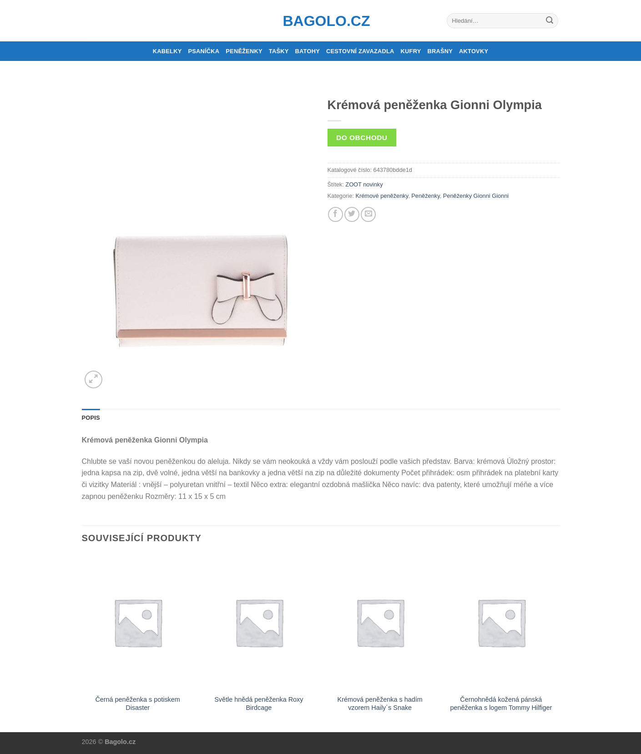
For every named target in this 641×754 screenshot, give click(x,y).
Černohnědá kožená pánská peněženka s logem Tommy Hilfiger (501, 704)
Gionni (500, 195)
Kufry (411, 51)
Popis (91, 417)
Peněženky (244, 51)
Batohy (307, 51)
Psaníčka (203, 51)
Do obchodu (361, 137)
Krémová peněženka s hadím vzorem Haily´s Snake (380, 704)
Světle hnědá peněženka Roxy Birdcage (258, 704)
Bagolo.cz (320, 21)
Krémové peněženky (381, 195)
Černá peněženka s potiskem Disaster (137, 704)
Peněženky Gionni (466, 195)
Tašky (279, 51)
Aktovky (473, 51)
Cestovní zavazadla (360, 51)
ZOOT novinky (364, 184)
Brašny (440, 51)
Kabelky (167, 51)
